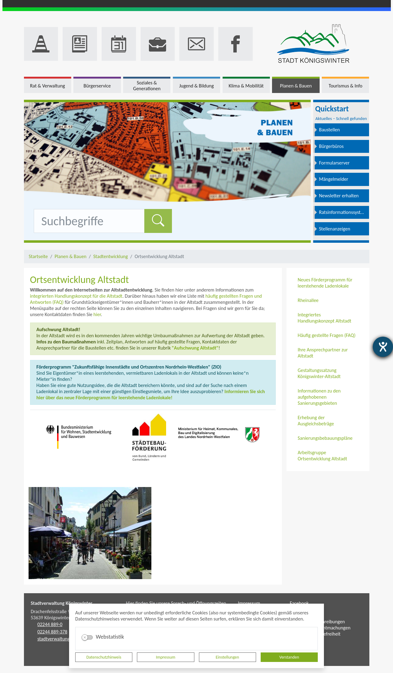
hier (97, 314)
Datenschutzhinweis (103, 657)
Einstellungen (227, 657)
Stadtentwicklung (110, 256)
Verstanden (289, 657)
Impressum (165, 657)
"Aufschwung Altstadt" (195, 348)
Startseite (38, 256)
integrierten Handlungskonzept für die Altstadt (76, 296)
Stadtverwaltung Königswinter (61, 603)
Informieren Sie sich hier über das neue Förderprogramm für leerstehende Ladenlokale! (151, 394)
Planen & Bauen (71, 256)
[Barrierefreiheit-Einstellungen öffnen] (383, 347)
